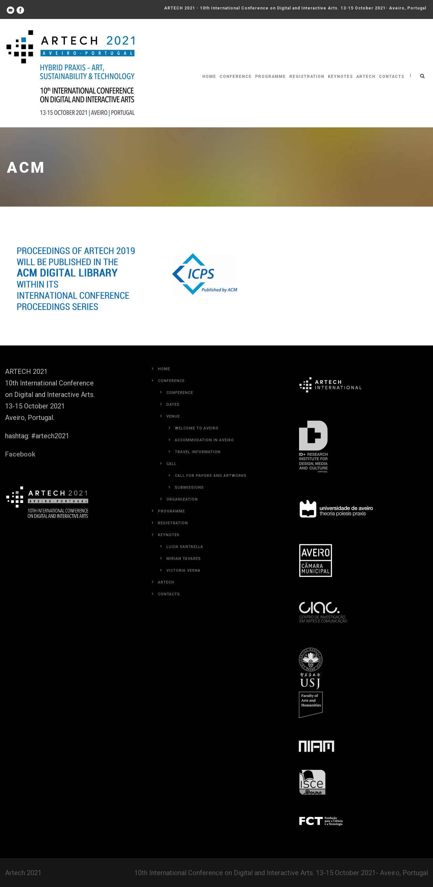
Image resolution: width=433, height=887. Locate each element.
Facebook (20, 454)
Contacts (391, 76)
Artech (365, 76)
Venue (173, 416)
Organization (182, 499)
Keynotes (340, 76)
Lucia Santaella (184, 547)
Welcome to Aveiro (197, 428)
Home (209, 76)
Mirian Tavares (183, 558)
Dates (173, 404)
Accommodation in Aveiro (204, 440)
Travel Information (198, 452)
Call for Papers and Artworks (211, 475)
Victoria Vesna (183, 570)
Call (171, 464)
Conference (236, 76)
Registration (306, 76)
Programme (270, 76)
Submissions (189, 487)
